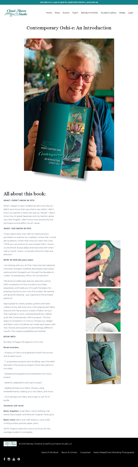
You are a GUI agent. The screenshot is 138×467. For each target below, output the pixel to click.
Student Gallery (108, 13)
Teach (75, 13)
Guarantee (85, 452)
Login (130, 13)
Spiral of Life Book (49, 452)
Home (49, 13)
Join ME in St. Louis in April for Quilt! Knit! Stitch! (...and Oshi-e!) (69, 2)
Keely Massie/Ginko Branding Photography (114, 452)
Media (122, 13)
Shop (57, 13)
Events (66, 13)
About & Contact (69, 452)
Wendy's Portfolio (89, 13)
